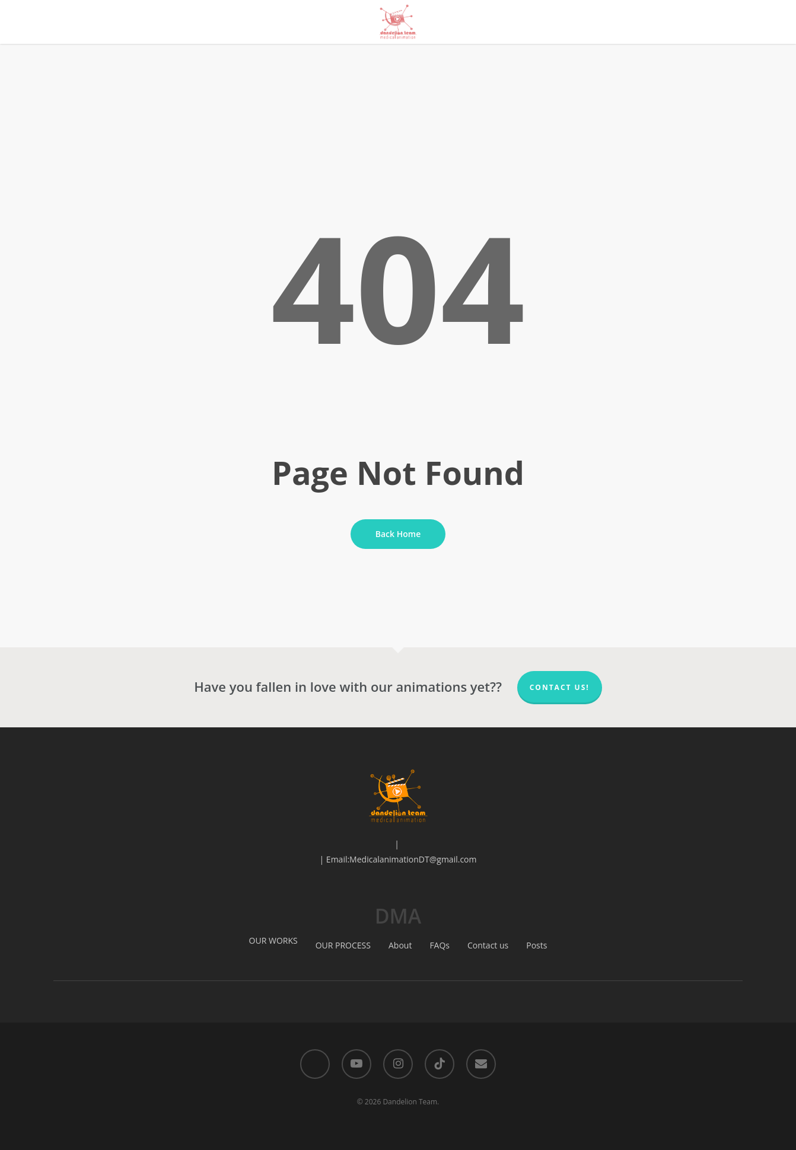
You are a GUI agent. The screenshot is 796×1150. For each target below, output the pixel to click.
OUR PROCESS (343, 945)
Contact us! (560, 687)
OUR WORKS (273, 940)
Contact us (487, 945)
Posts (536, 945)
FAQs (439, 945)
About (400, 945)
